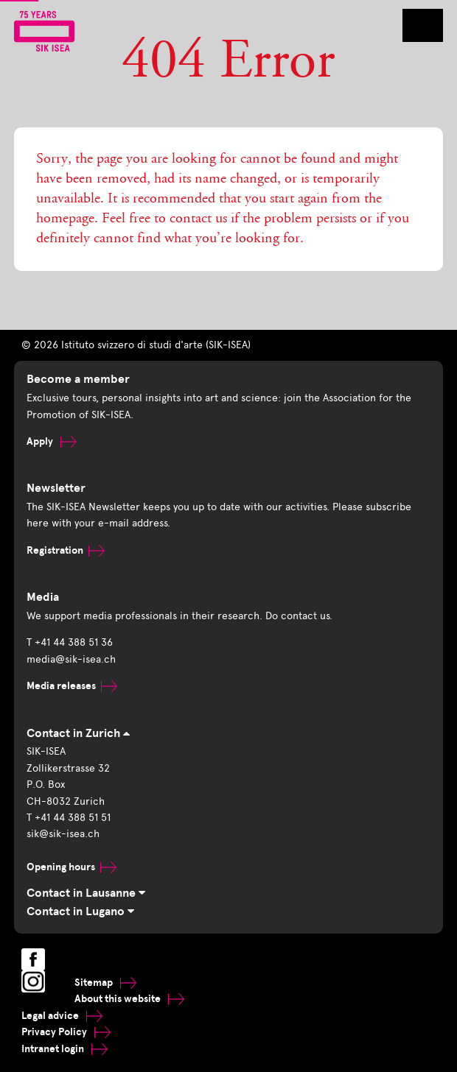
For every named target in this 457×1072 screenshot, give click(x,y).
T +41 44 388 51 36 (70, 642)
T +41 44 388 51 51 (69, 817)
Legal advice (61, 1015)
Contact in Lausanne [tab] (86, 893)
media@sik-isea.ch (71, 659)
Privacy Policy (66, 1032)
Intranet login (64, 1049)
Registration (66, 550)
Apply (52, 441)
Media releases (72, 686)
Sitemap (105, 982)
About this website (129, 998)
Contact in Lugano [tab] (80, 911)
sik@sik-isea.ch (63, 834)
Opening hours (71, 867)
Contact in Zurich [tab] (78, 733)
